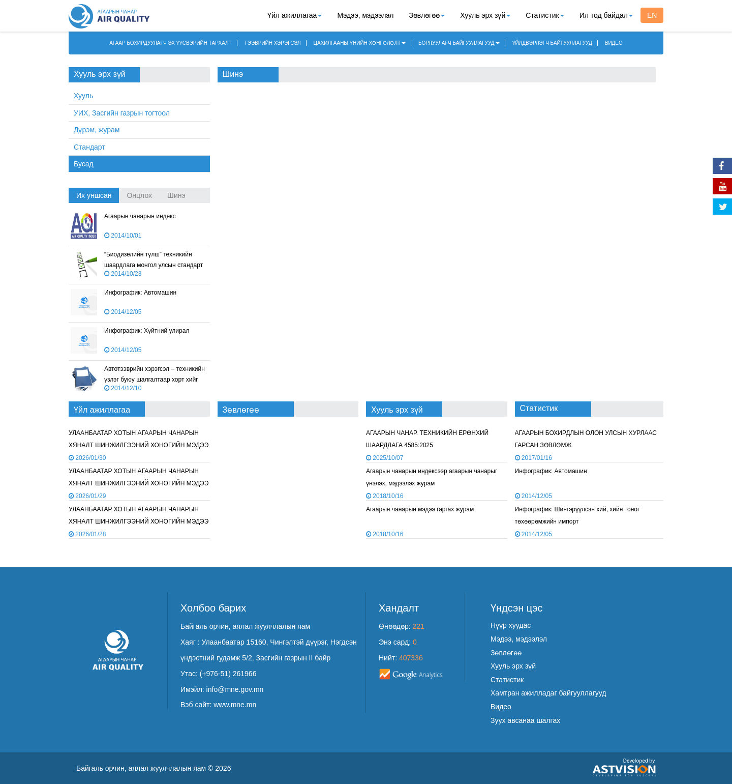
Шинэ (176, 195)
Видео (501, 707)
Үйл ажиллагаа (294, 15)
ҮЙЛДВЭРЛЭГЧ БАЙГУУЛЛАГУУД (552, 43)
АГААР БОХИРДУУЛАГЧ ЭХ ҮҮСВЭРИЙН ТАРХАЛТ (170, 43)
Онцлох (139, 195)
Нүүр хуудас (511, 625)
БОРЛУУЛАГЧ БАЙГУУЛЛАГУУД (459, 43)
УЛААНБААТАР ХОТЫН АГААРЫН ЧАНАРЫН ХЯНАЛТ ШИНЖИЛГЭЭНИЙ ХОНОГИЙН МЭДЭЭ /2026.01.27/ (138, 521)
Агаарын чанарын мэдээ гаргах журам (420, 509)
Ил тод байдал (606, 15)
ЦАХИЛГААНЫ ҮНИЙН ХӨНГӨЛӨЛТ (360, 43)
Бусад (84, 164)
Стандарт (89, 147)
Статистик (545, 15)
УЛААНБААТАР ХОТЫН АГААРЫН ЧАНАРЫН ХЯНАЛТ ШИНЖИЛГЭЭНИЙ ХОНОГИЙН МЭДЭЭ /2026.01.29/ (138, 444)
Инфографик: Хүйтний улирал (146, 330)
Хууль (83, 96)
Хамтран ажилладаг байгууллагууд (548, 693)
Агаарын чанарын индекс (140, 216)
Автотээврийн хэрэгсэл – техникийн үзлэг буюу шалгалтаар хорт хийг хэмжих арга (154, 379)
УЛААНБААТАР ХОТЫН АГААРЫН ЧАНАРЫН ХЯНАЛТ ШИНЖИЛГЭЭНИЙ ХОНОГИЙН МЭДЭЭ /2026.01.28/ (138, 483)
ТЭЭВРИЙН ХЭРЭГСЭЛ (273, 43)
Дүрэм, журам (96, 130)
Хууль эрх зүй (485, 15)
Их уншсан (93, 195)
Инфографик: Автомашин (140, 292)
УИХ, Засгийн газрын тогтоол (122, 113)
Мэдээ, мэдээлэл (365, 15)
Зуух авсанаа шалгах (525, 720)
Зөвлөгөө (427, 15)
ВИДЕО (614, 43)
